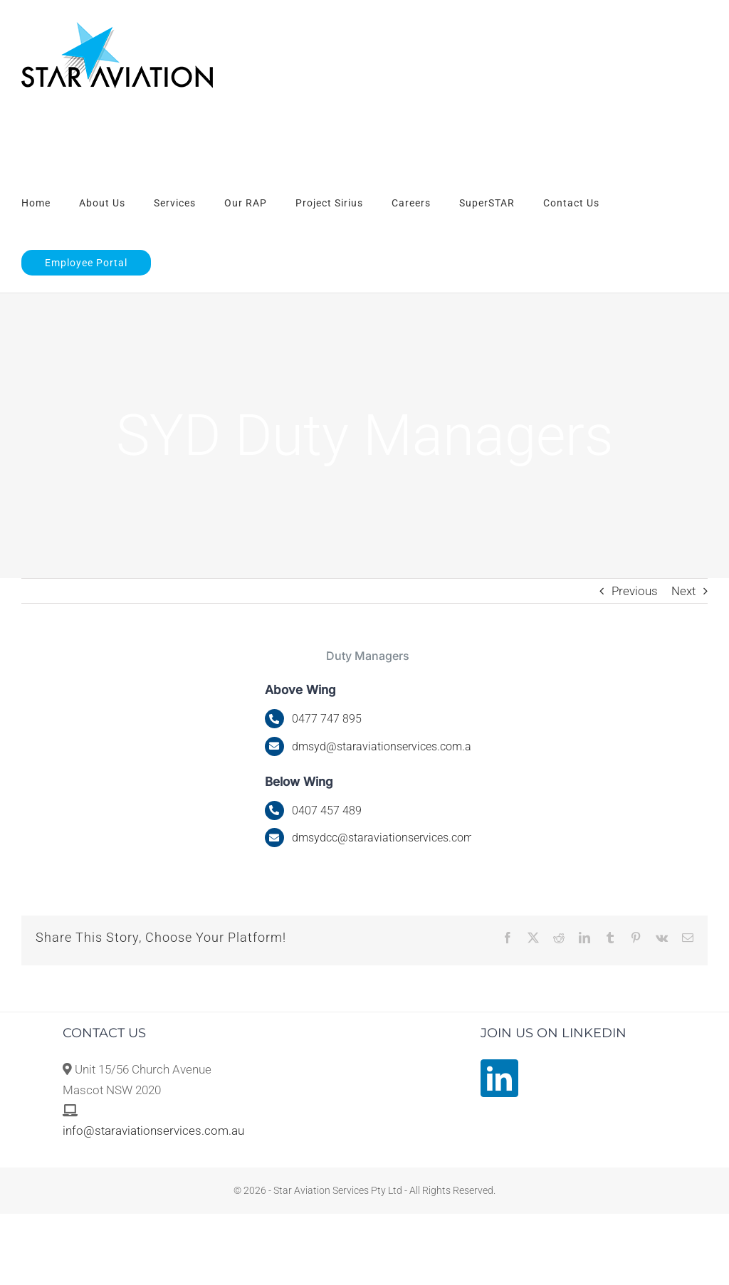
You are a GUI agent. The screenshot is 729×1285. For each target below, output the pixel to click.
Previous (635, 591)
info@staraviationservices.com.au (153, 1130)
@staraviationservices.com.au (385, 746)
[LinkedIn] (499, 1078)
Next (683, 591)
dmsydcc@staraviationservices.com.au (390, 837)
